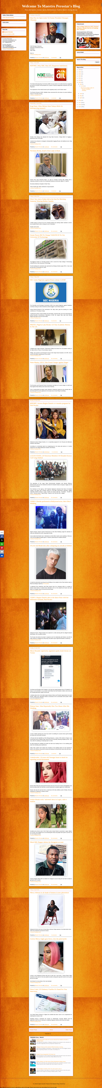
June (81, 93)
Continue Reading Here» (35, 54)
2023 (79, 74)
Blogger (67, 1083)
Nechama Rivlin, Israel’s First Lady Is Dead (45, 151)
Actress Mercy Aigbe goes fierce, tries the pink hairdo (48, 939)
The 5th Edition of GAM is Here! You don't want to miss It (49, 1068)
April (81, 97)
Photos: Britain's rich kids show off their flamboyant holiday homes (51, 1061)
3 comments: (54, 57)
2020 (79, 80)
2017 (79, 102)
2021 (79, 78)
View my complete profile (8, 34)
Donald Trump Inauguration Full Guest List (45, 1054)
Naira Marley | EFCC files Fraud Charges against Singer (49, 362)
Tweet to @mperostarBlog (8, 48)
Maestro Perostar (8, 32)
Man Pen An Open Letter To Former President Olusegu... (87, 89)
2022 (79, 76)
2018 (79, 100)
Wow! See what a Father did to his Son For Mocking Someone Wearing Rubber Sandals (48, 200)
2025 (79, 69)
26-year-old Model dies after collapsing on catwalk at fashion (51, 546)
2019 (79, 82)
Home (51, 1029)
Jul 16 (82, 86)
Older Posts (69, 1029)
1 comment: (54, 98)
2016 (79, 104)
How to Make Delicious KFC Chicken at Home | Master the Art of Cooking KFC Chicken (88, 28)
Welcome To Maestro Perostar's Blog (51, 6)
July (81, 84)
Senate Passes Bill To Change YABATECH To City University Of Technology (47, 236)
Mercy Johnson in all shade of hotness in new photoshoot (49, 893)
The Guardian (46, 583)
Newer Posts (33, 1029)
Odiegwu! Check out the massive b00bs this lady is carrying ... (50, 1047)
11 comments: (55, 452)
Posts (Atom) (54, 1033)
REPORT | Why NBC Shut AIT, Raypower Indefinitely (48, 66)
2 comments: (54, 935)
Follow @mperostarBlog (8, 17)
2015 (79, 106)
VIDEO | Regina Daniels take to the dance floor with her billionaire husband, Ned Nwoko (49, 598)
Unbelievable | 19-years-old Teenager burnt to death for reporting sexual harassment (49, 758)
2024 (79, 71)
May (81, 95)
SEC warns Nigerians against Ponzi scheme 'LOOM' (48, 280)
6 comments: (54, 320)
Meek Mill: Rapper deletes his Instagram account (46, 842)
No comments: (54, 146)
